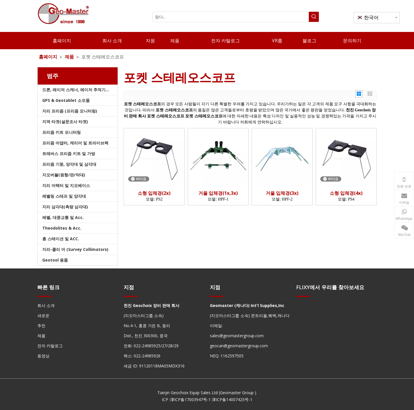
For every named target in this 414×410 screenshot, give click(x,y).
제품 (41, 335)
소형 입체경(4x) (346, 193)
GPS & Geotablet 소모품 (66, 100)
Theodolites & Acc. (61, 228)
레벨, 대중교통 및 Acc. (63, 217)
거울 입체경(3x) (282, 193)
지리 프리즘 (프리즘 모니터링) (69, 111)
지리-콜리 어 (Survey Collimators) (75, 249)
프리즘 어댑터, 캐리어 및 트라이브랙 (75, 143)
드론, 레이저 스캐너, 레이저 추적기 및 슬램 (80, 89)
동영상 (43, 355)
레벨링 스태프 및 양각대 (64, 196)
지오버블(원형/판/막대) (63, 175)
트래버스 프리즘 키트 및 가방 (68, 153)
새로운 (43, 315)
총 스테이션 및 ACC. (60, 238)
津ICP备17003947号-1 (190, 399)
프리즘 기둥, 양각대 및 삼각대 (69, 164)
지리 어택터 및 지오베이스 (66, 185)
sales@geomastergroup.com (237, 335)
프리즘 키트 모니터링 (61, 132)
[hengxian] (44, 296)
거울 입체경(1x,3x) (218, 193)
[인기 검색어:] (314, 17)
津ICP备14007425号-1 (232, 399)
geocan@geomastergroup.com (239, 345)
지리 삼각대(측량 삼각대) (65, 206)
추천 (41, 325)
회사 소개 (46, 305)
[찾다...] (231, 17)
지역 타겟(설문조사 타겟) (65, 121)
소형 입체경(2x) (154, 193)
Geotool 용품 (55, 260)
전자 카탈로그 (50, 345)
